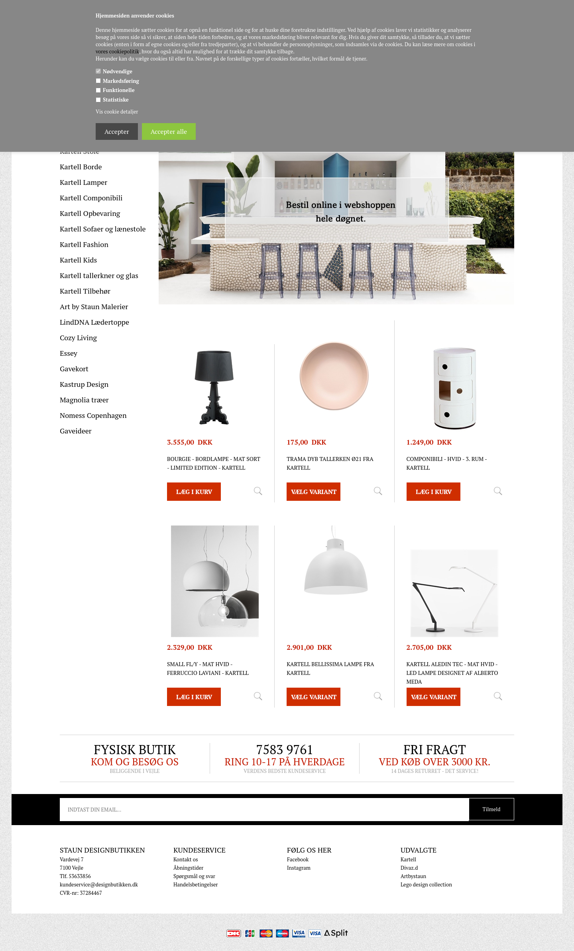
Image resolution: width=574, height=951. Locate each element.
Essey (68, 353)
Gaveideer (76, 430)
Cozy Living (78, 337)
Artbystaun (413, 876)
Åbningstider (188, 867)
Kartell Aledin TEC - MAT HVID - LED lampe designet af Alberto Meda (452, 672)
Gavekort (74, 368)
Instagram (299, 867)
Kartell (408, 859)
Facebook (298, 859)
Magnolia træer (84, 399)
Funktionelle (119, 90)
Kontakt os (185, 859)
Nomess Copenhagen (93, 415)
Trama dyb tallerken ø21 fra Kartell (330, 463)
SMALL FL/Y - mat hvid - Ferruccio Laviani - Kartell (208, 668)
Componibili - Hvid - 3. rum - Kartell (447, 463)
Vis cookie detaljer (117, 111)
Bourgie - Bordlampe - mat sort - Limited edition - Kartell (213, 463)
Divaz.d (409, 867)
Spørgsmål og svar (194, 876)
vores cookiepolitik (117, 51)
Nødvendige (117, 71)
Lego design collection (426, 884)
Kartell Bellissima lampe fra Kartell (330, 668)
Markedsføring (121, 80)
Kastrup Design (84, 384)
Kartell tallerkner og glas (99, 275)
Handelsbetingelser (195, 884)
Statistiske (116, 99)
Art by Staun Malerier (94, 306)
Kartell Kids (78, 260)
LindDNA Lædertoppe (94, 322)
